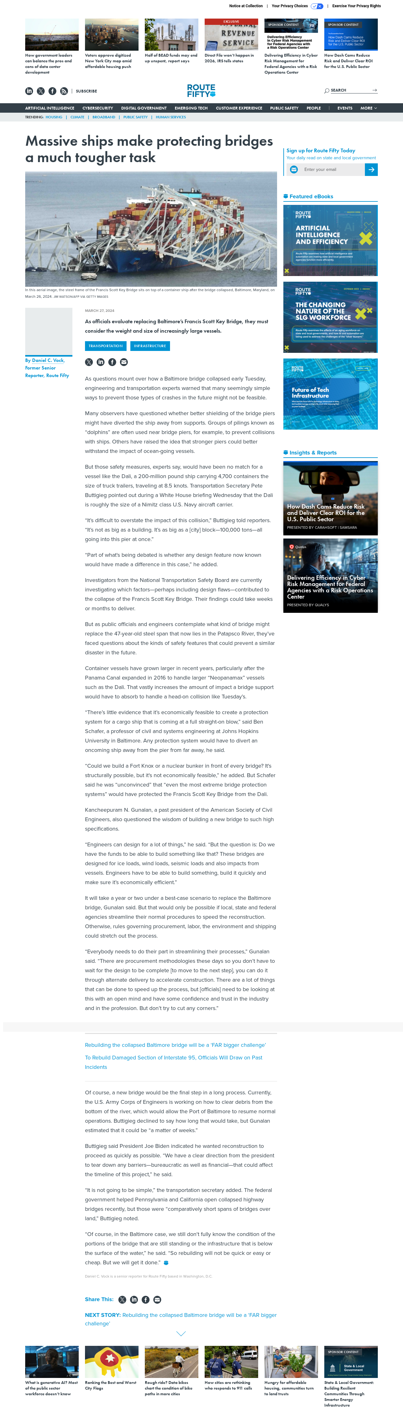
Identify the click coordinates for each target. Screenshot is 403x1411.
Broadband (104, 117)
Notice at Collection (246, 6)
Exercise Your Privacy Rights (356, 6)
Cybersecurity (97, 108)
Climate (77, 117)
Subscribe (86, 91)
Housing (54, 117)
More (369, 108)
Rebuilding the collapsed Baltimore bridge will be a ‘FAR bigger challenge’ (175, 1045)
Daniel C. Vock (48, 360)
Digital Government (144, 108)
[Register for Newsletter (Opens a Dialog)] (371, 169)
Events (345, 108)
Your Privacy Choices (297, 6)
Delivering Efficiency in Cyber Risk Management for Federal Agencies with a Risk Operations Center (330, 587)
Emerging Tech (191, 108)
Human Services (171, 117)
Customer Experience (239, 108)
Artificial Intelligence (49, 108)
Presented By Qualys (308, 605)
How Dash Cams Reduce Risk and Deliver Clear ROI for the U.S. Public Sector (326, 512)
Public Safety (284, 108)
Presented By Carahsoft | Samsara (322, 527)
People (314, 108)
